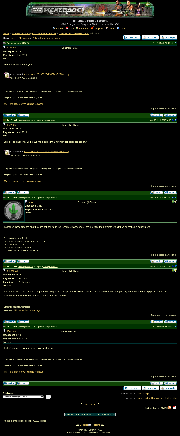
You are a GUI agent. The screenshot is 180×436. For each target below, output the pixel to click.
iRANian (11, 47)
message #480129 (26, 120)
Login (109, 28)
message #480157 (26, 327)
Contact (84, 424)
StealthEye (12, 270)
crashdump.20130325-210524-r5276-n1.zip (46, 74)
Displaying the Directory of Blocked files (156, 398)
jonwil (31, 202)
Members (82, 28)
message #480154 (26, 267)
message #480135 (26, 198)
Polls (34, 38)
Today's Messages (19, 38)
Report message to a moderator (163, 109)
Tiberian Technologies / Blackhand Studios (34, 33)
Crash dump (142, 393)
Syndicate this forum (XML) (155, 408)
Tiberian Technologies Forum (74, 33)
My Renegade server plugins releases (23, 104)
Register (97, 28)
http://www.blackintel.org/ (27, 310)
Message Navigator (50, 38)
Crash (10, 43)
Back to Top (90, 404)
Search (58, 28)
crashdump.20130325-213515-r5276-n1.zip (46, 151)
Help (70, 28)
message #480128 (21, 43)
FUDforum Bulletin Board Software (99, 433)
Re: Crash (12, 120)
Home (121, 28)
